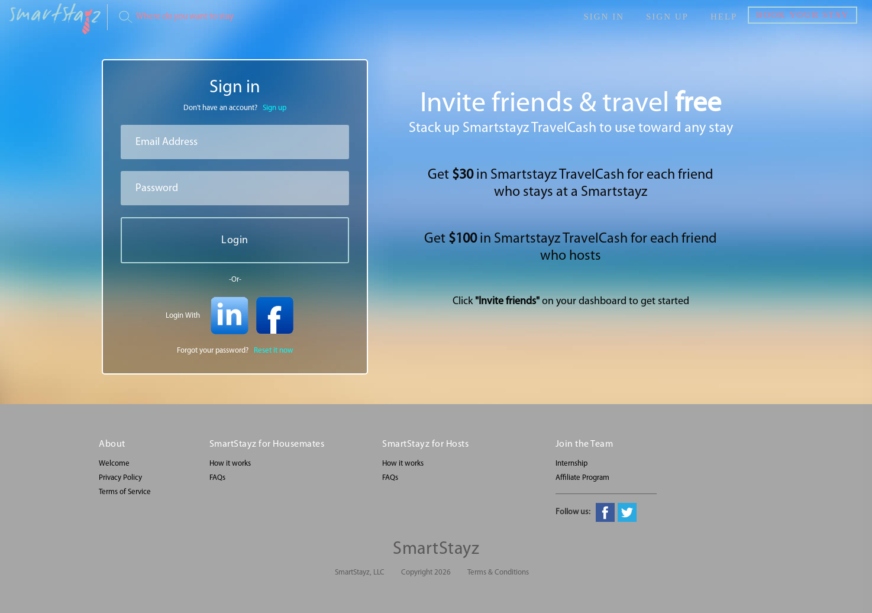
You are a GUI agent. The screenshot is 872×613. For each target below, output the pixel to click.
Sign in (603, 16)
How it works (230, 463)
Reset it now (273, 350)
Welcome (114, 463)
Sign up (667, 16)
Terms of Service (125, 492)
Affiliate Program (582, 478)
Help (724, 16)
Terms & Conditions (498, 572)
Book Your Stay (802, 15)
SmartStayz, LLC (360, 572)
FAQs (217, 478)
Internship (571, 463)
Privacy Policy (120, 478)
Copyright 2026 (426, 572)
